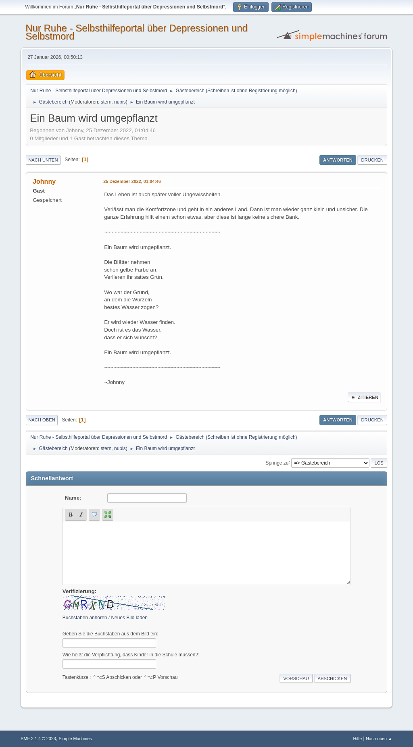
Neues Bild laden (129, 617)
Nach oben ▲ (379, 738)
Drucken (372, 160)
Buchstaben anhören (85, 617)
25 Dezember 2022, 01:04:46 (132, 181)
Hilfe (357, 738)
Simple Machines (75, 738)
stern (106, 102)
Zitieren (364, 397)
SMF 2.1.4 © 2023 (38, 738)
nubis (120, 102)
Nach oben (41, 419)
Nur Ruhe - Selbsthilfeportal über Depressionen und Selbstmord (136, 32)
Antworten (338, 160)
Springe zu (276, 462)
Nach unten (43, 160)
